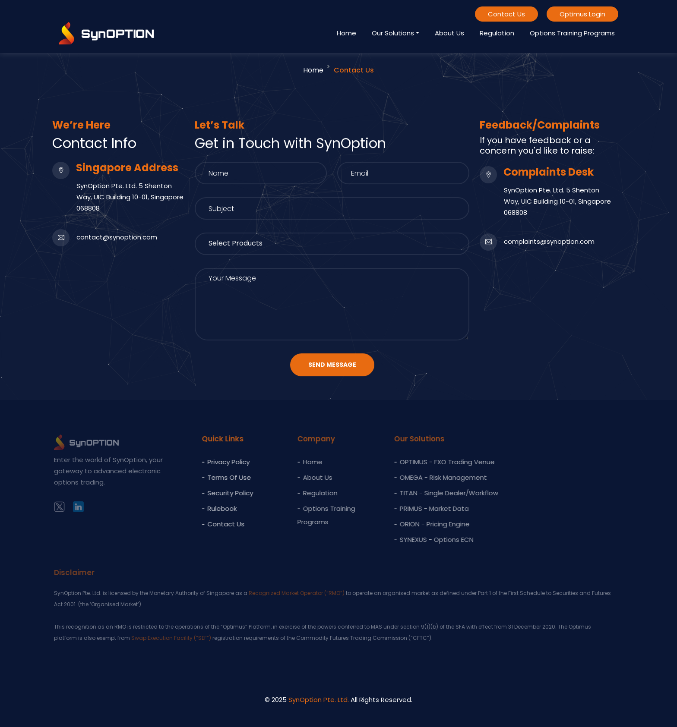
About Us (449, 33)
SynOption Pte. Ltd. (318, 699)
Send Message (332, 366)
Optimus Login (582, 14)
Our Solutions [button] (393, 33)
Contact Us (506, 14)
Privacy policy (222, 461)
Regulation (497, 33)
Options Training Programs (572, 33)
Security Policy (224, 492)
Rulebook (216, 508)
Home (346, 33)
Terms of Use (223, 477)
